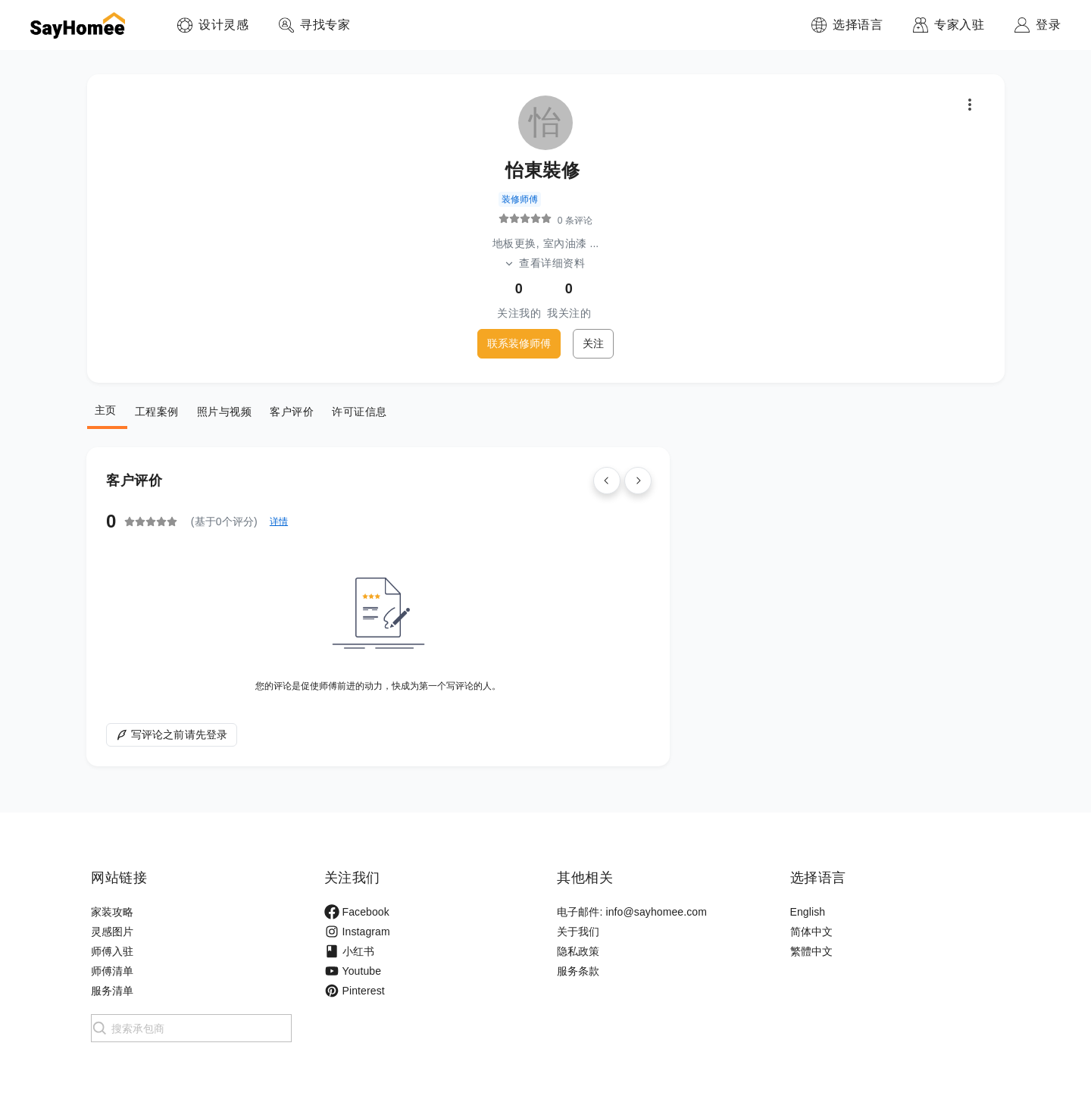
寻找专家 (325, 24)
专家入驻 (959, 24)
